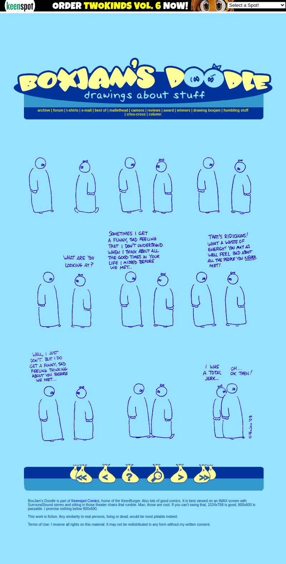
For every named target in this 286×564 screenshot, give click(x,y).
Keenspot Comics (85, 501)
